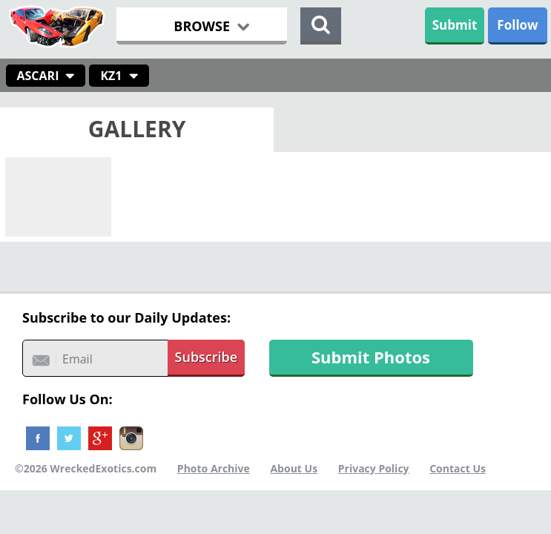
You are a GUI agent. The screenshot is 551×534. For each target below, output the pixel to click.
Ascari (38, 75)
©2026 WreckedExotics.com (85, 468)
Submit (455, 24)
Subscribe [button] (206, 357)
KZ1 (111, 75)
